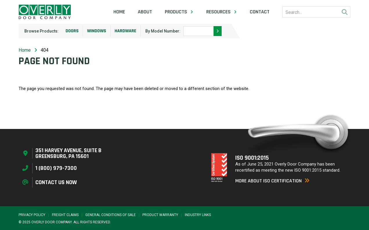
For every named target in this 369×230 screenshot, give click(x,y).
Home (119, 12)
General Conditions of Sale (110, 215)
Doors (72, 31)
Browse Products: (41, 31)
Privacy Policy (32, 215)
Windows (96, 31)
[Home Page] (45, 12)
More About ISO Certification (272, 180)
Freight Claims (65, 215)
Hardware (125, 31)
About (145, 12)
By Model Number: (162, 31)
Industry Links (198, 215)
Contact (259, 12)
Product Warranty (160, 215)
